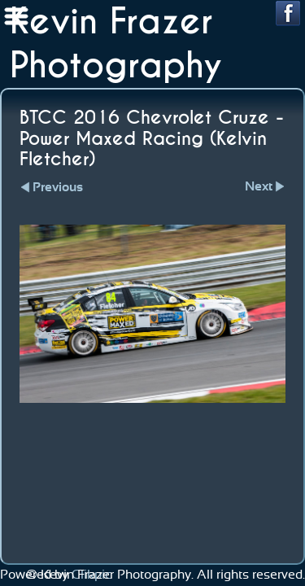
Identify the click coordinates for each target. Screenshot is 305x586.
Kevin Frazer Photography (116, 44)
